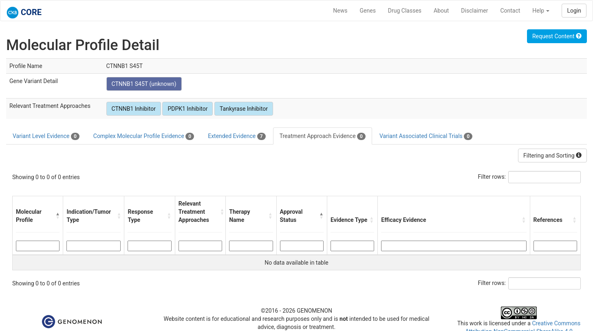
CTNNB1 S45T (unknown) (144, 84)
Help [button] (540, 10)
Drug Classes (404, 10)
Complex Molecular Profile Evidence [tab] (143, 136)
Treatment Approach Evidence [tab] (323, 136)
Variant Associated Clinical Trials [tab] (425, 136)
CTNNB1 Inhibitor (134, 108)
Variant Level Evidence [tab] (46, 136)
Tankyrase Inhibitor (244, 108)
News (340, 10)
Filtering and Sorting (552, 155)
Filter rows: (492, 176)
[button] (57, 216)
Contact (510, 10)
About (441, 10)
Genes (368, 10)
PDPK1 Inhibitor (187, 108)
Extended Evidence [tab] (236, 136)
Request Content (557, 36)
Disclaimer (474, 10)
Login (574, 10)
